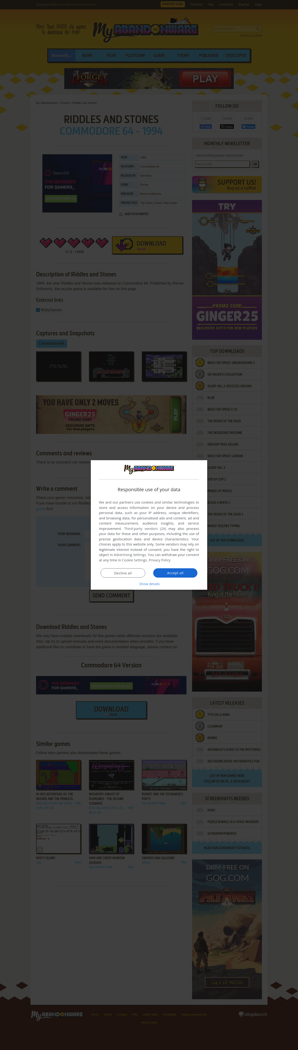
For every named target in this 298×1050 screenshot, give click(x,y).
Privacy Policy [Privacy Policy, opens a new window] (160, 560)
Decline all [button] (123, 573)
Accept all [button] (175, 572)
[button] (149, 583)
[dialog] (149, 525)
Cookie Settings (134, 560)
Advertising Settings (130, 554)
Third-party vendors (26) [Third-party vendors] (145, 528)
